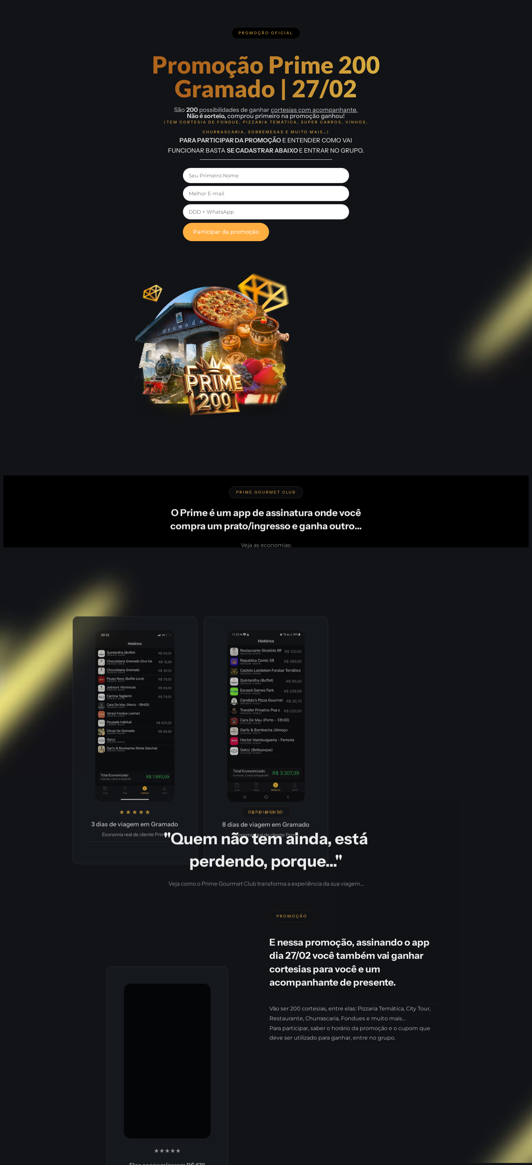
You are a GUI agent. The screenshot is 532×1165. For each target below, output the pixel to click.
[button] (265, 33)
